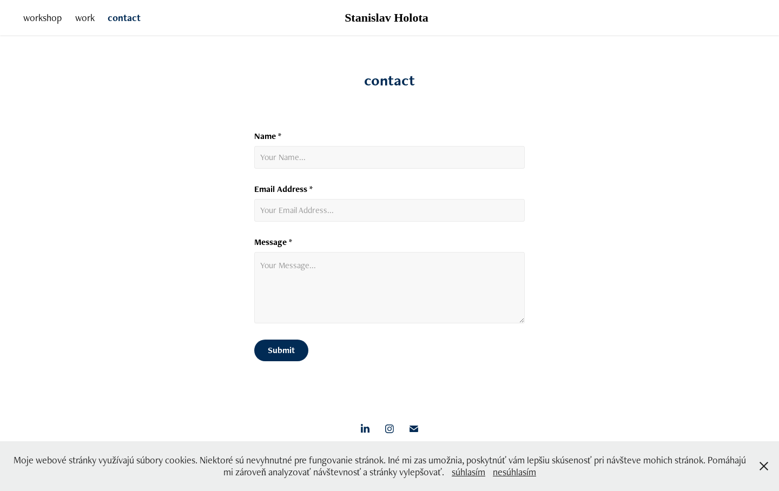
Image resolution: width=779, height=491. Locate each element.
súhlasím (468, 472)
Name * (267, 136)
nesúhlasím (514, 472)
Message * (273, 242)
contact (124, 17)
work (85, 17)
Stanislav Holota (386, 17)
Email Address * (283, 189)
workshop (42, 17)
